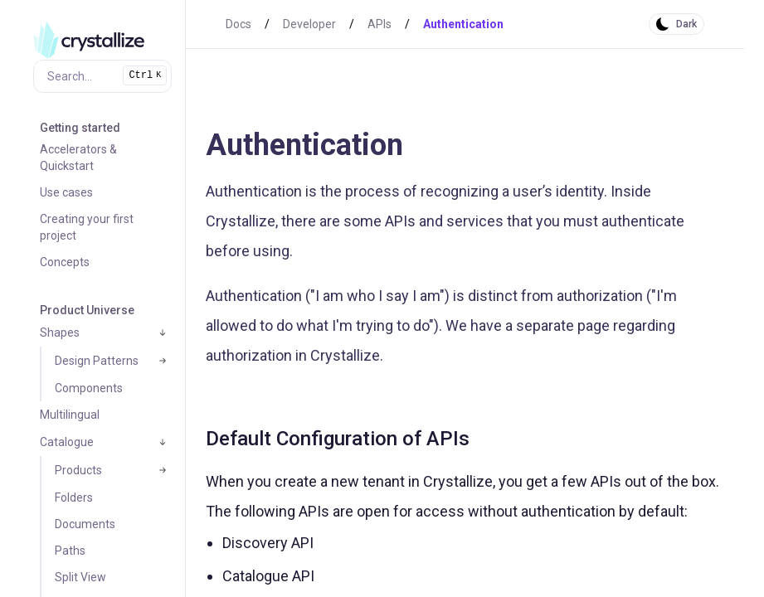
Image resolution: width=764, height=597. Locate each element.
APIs (379, 24)
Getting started (80, 127)
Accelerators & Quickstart (78, 157)
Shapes (60, 332)
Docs (238, 24)
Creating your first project (87, 227)
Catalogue (67, 442)
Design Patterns (97, 360)
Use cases (66, 192)
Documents (85, 524)
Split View (80, 577)
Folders (74, 497)
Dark (686, 24)
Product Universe (87, 310)
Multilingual (70, 414)
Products (78, 470)
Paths (70, 550)
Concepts (65, 262)
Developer (309, 24)
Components (89, 388)
